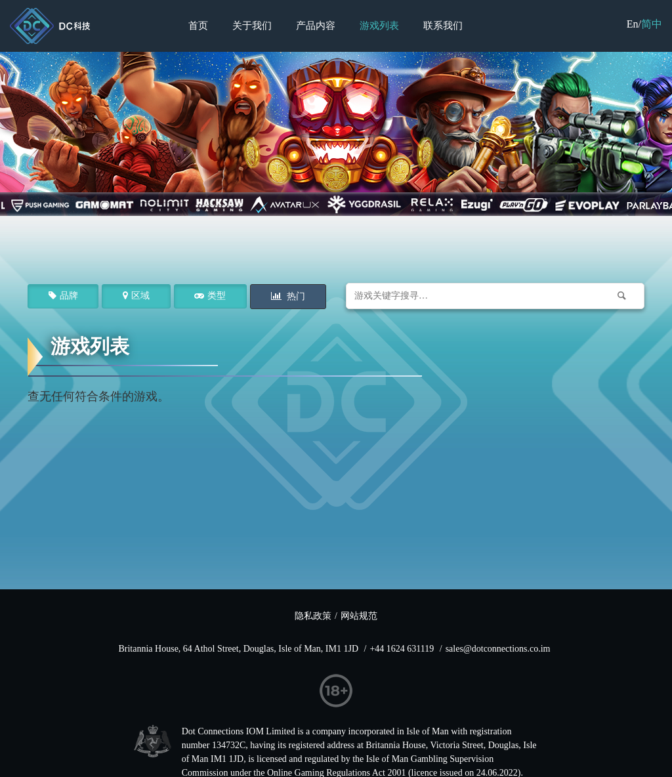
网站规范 (359, 616)
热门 (295, 296)
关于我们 (252, 26)
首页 (198, 26)
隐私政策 (313, 616)
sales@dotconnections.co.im (498, 649)
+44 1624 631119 (401, 649)
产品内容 (315, 26)
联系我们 (443, 26)
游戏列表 (379, 26)
